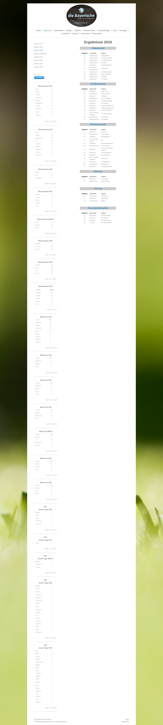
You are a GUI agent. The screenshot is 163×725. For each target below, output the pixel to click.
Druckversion (39, 719)
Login (127, 719)
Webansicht (125, 722)
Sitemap (48, 719)
